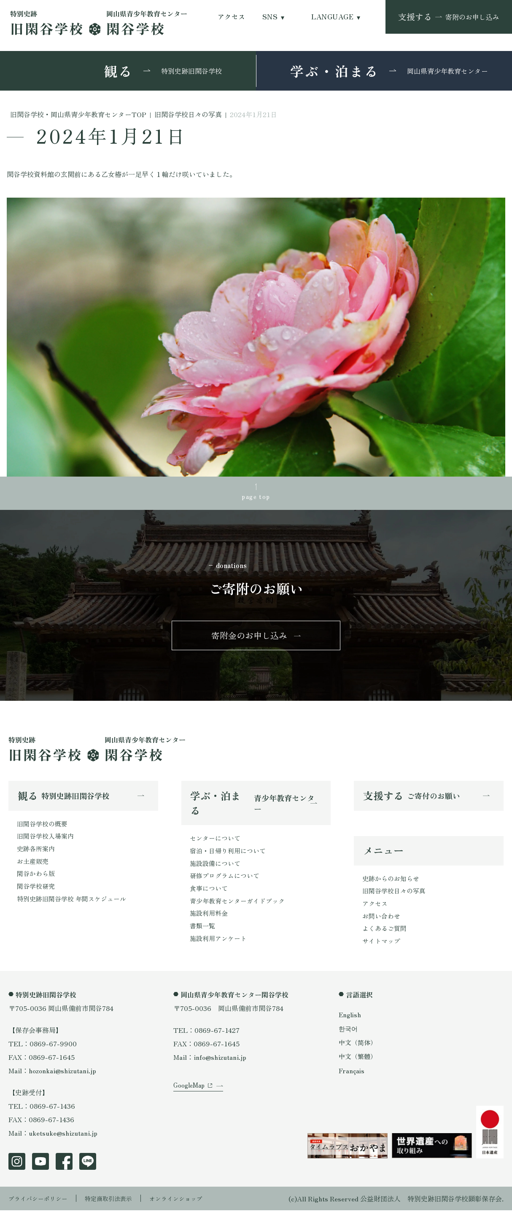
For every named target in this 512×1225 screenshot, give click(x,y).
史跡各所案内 (37, 858)
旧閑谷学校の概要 (44, 831)
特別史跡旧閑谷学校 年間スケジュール (75, 912)
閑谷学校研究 (37, 898)
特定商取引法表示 (120, 1213)
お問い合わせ (382, 928)
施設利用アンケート (220, 954)
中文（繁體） (359, 1071)
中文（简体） (359, 1057)
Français (352, 1085)
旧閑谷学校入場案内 (47, 844)
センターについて (217, 846)
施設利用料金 (210, 927)
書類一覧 (203, 940)
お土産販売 (34, 871)
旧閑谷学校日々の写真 (396, 901)
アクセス (231, 16)
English (350, 1029)
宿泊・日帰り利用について (230, 859)
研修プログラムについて (227, 886)
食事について (210, 900)
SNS (270, 16)
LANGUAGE (332, 16)
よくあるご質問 (386, 942)
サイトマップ (382, 955)
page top (256, 497)
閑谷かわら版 (37, 885)
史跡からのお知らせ (392, 888)
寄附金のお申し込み (249, 641)
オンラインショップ (194, 1213)
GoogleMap (190, 1110)
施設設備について (217, 873)
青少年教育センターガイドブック (240, 913)
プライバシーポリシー (42, 1213)
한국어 (349, 1043)
